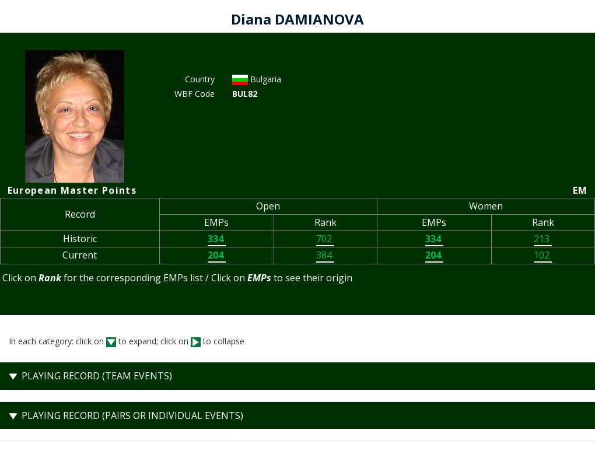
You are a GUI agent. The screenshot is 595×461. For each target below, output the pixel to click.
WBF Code (194, 93)
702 (325, 238)
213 (543, 238)
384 (325, 255)
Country (200, 79)
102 (543, 255)
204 (217, 255)
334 (217, 238)
